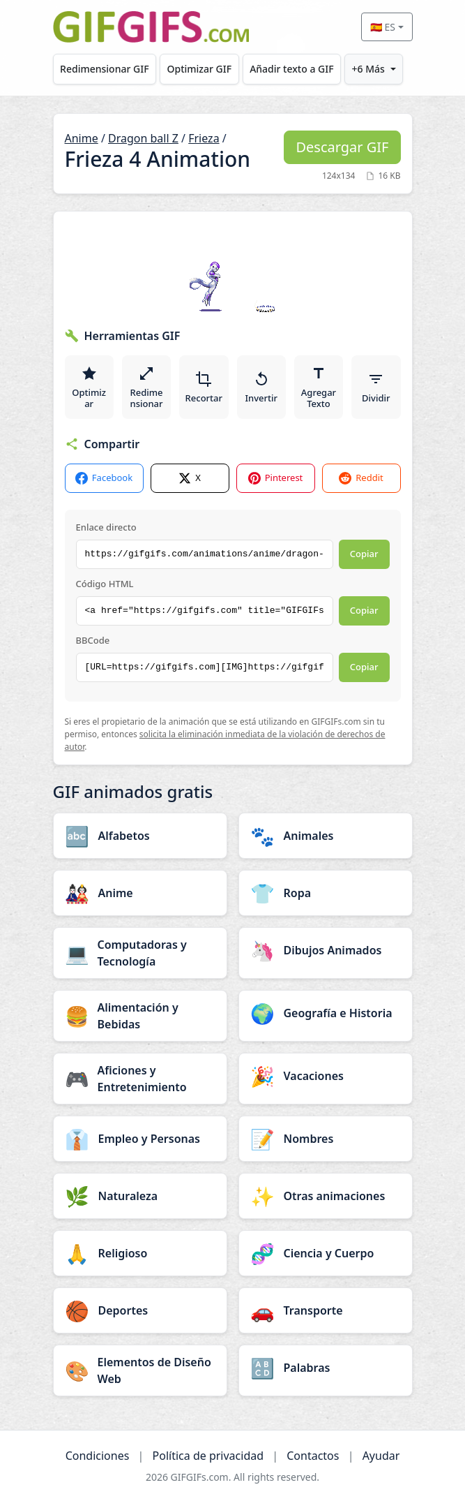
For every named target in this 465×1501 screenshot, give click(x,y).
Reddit (361, 478)
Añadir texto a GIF (291, 68)
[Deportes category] (140, 1310)
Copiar (364, 553)
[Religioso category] (140, 1253)
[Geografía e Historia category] (325, 1013)
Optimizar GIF (199, 68)
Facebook (103, 478)
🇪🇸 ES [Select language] (382, 27)
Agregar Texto (318, 387)
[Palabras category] (325, 1367)
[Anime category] (140, 893)
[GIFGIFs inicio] (151, 27)
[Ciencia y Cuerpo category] (325, 1253)
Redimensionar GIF (104, 68)
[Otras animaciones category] (325, 1196)
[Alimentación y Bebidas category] (140, 1016)
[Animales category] (325, 835)
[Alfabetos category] (140, 835)
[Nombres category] (325, 1138)
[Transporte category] (325, 1310)
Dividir (376, 387)
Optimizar (89, 387)
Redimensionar (146, 387)
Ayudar (381, 1455)
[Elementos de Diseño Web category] (140, 1370)
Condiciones (98, 1455)
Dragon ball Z (143, 138)
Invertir (261, 387)
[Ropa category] (325, 893)
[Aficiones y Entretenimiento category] (140, 1078)
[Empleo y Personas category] (140, 1138)
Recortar (203, 387)
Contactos (313, 1455)
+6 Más (368, 68)
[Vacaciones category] (325, 1075)
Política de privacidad (208, 1455)
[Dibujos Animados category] (325, 950)
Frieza (203, 138)
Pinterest (275, 478)
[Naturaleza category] (140, 1196)
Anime (81, 138)
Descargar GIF (342, 147)
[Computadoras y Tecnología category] (140, 953)
